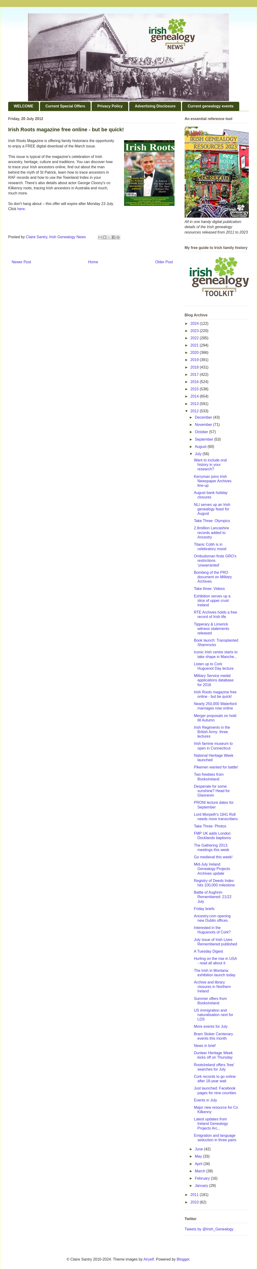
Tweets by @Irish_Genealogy (209, 1229)
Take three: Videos (209, 589)
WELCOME (23, 106)
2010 (195, 1202)
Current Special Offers (65, 106)
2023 (195, 331)
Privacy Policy (110, 106)
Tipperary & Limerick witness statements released (211, 628)
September (204, 439)
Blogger (183, 1259)
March (200, 1171)
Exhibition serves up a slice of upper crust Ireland (212, 600)
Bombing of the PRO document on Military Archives (213, 577)
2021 (195, 345)
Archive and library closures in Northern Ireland (212, 986)
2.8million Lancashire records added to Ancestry (211, 532)
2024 (195, 323)
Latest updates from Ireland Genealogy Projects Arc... (211, 1123)
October (202, 432)
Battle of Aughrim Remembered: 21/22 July (213, 896)
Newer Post (21, 262)
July (199, 454)
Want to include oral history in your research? (210, 464)
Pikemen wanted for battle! (216, 767)
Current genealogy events (211, 106)
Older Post (164, 262)
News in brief (204, 1046)
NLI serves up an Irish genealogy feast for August (212, 509)
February (203, 1178)
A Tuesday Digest (208, 951)
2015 (195, 389)
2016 (195, 382)
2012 (195, 411)
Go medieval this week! (213, 857)
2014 (195, 396)
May (199, 1156)
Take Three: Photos (210, 826)
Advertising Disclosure (155, 106)
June (199, 1149)
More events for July (211, 1026)
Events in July (205, 1100)
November (204, 425)
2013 (195, 404)
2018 (195, 367)
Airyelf (148, 1259)
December (204, 417)
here (21, 209)
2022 (195, 338)
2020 (195, 353)
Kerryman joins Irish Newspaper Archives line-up (213, 481)
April (199, 1164)
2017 (195, 375)
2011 (195, 1195)
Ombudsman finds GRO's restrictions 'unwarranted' (215, 560)
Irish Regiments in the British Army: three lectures (212, 731)
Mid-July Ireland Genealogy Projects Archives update (212, 868)
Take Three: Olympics (212, 521)
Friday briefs (204, 909)
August (201, 447)
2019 (195, 360)
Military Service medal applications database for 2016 (214, 680)
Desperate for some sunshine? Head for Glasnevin (212, 790)
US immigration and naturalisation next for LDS (213, 1014)
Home (93, 262)
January (202, 1186)
